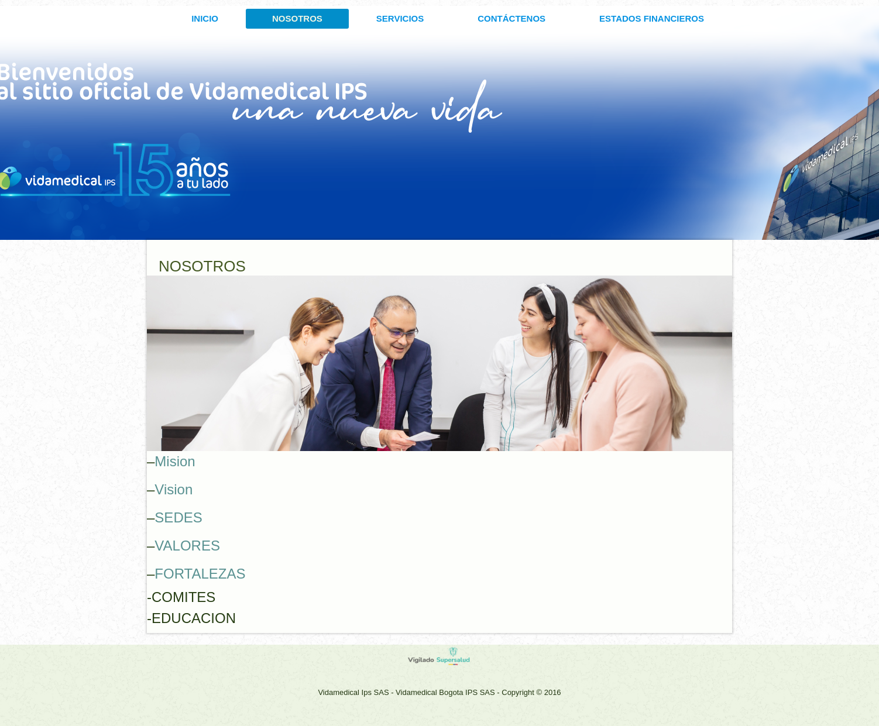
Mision (174, 461)
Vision (173, 489)
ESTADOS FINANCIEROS (651, 18)
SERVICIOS (400, 18)
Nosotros (297, 18)
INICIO (204, 18)
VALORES (187, 545)
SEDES (178, 517)
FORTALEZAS (199, 574)
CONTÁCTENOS (511, 18)
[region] (439, 363)
